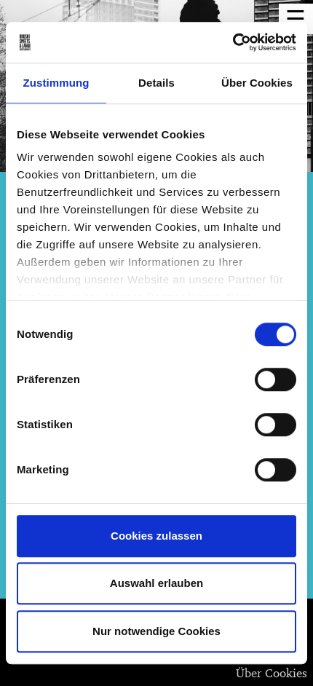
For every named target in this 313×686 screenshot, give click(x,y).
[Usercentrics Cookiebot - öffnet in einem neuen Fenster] (232, 42)
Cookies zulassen (156, 535)
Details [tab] (156, 82)
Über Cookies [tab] (257, 82)
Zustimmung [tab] (56, 82)
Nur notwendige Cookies (156, 631)
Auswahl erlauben (156, 583)
